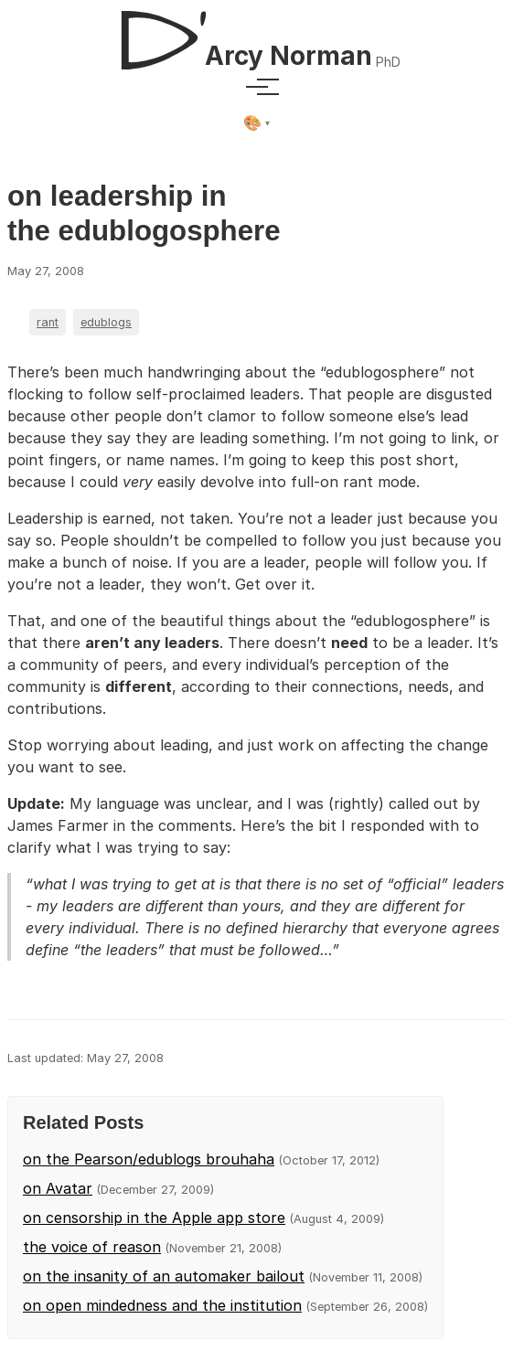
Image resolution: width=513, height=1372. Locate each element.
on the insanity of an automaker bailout (164, 1276)
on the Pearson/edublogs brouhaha (148, 1159)
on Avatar (57, 1188)
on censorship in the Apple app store (154, 1217)
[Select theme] (256, 123)
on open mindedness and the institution (162, 1305)
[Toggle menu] (257, 87)
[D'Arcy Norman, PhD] (256, 33)
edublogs (106, 322)
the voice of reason (92, 1247)
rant (48, 322)
